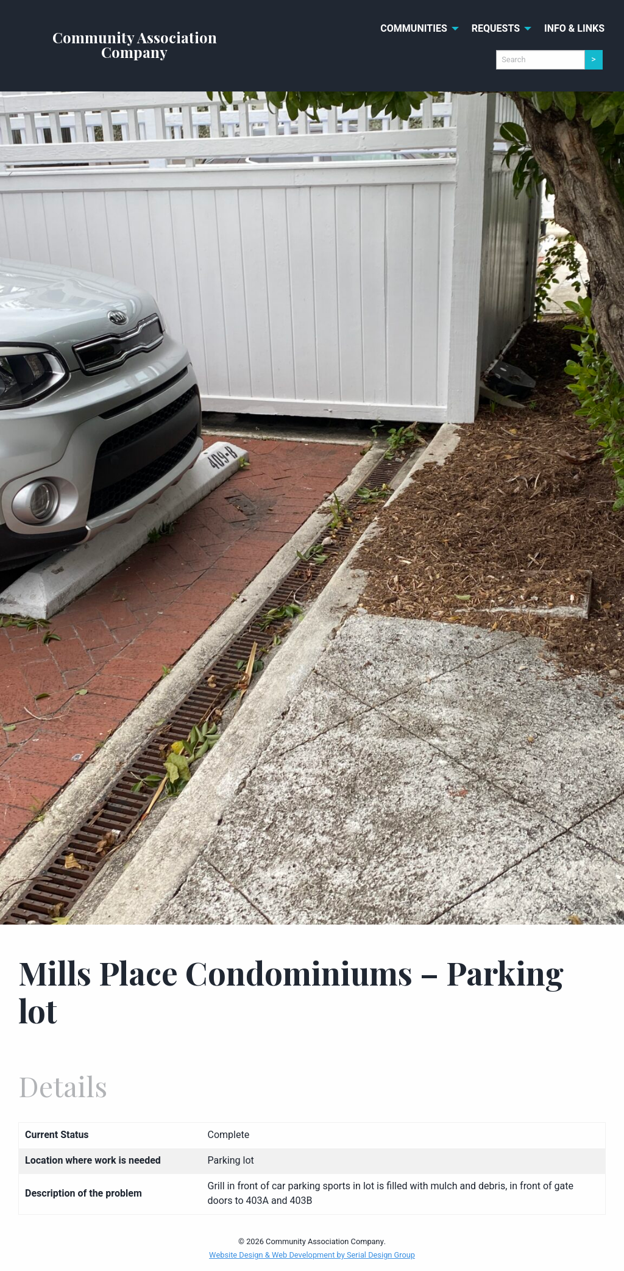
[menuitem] (416, 28)
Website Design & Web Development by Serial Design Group (312, 1255)
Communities (413, 28)
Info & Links (574, 28)
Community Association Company (134, 44)
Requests (496, 28)
